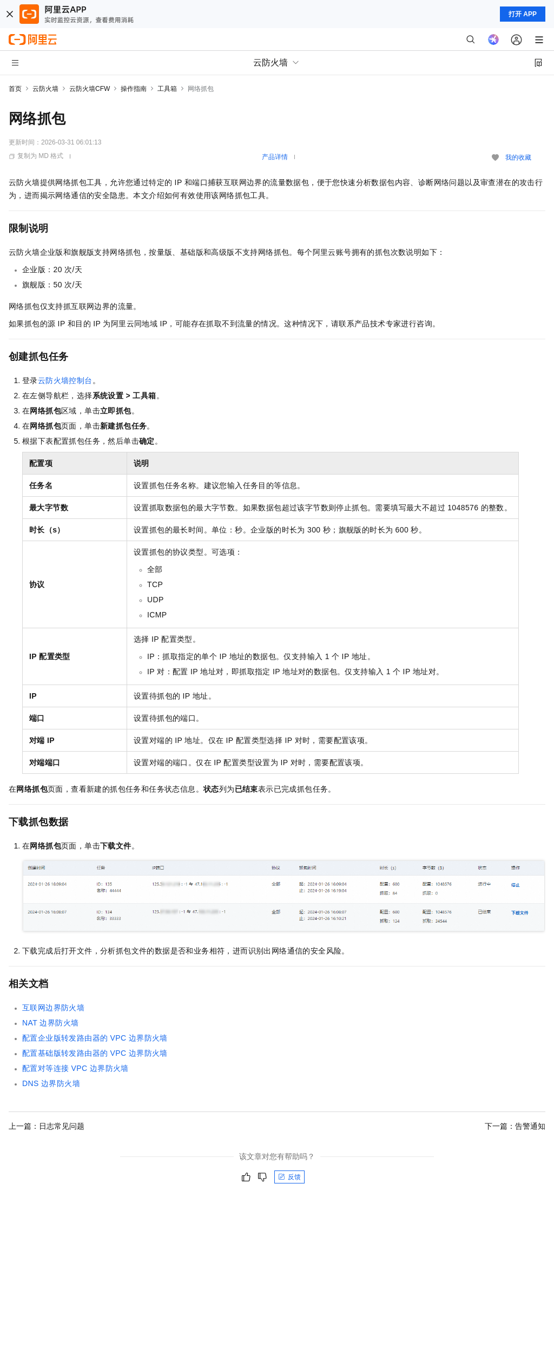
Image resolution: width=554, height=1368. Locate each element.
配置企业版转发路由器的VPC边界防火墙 (95, 1038)
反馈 (289, 1177)
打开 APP (523, 14)
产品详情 (275, 157)
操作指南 (134, 89)
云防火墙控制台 (65, 380)
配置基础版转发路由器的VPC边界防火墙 (95, 1053)
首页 (15, 89)
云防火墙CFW (89, 89)
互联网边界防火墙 (53, 1007)
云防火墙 (45, 89)
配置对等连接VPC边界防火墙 (75, 1068)
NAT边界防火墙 (50, 1022)
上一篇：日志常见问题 (46, 1126)
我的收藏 (518, 157)
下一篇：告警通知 (515, 1126)
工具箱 (167, 89)
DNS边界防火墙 (51, 1083)
